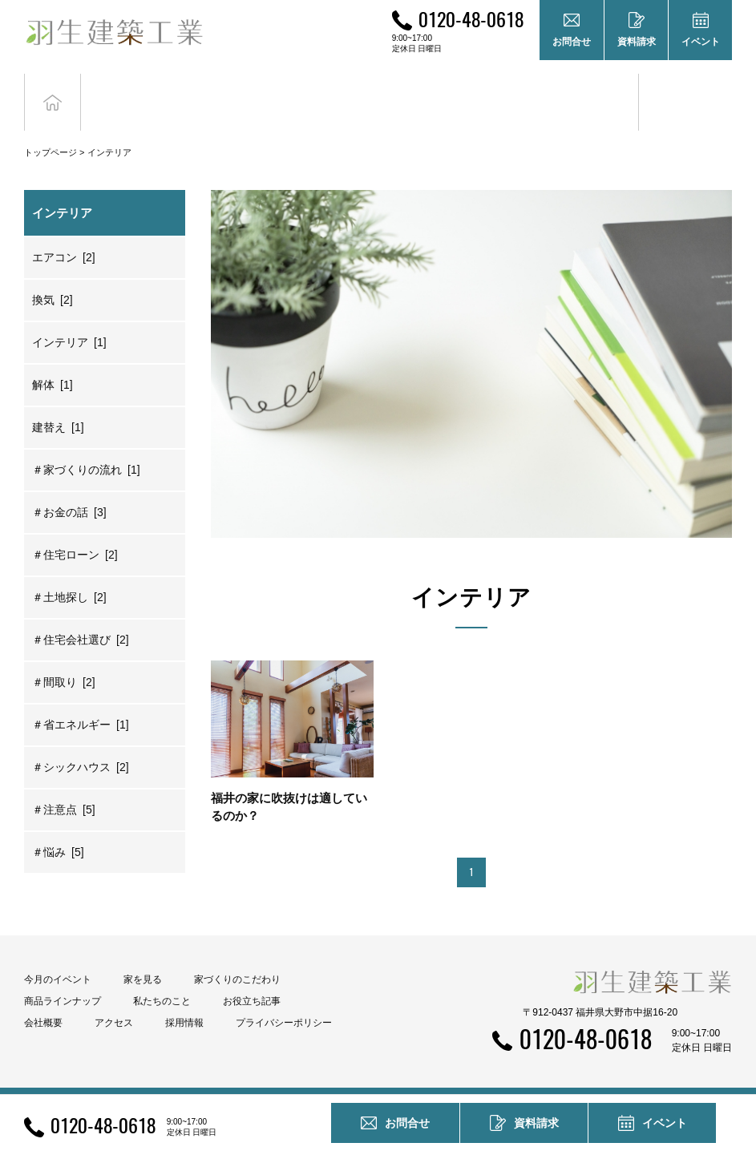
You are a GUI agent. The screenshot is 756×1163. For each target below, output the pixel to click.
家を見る (142, 955)
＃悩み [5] (58, 828)
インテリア (109, 128)
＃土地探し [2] (69, 573)
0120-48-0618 (471, 18)
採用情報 (184, 998)
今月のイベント (57, 955)
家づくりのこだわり (237, 955)
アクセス (114, 998)
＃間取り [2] (63, 658)
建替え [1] (58, 403)
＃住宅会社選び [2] (80, 615)
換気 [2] (52, 275)
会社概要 (43, 998)
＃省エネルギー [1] (80, 700)
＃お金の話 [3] (69, 488)
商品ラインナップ (62, 977)
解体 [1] (52, 360)
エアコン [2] (63, 233)
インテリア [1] (69, 318)
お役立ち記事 (591, 90)
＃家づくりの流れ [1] (86, 445)
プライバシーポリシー (284, 998)
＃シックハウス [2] (80, 743)
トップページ (50, 128)
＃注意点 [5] (63, 785)
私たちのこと (162, 977)
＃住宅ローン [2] (75, 530)
